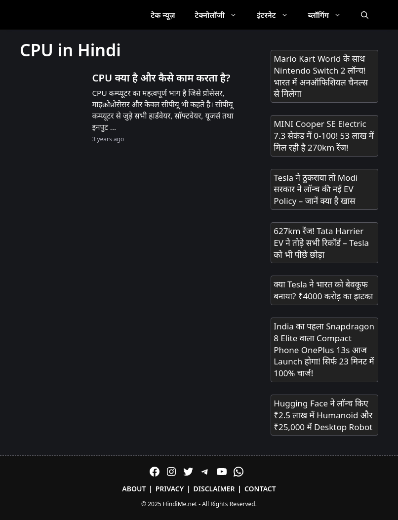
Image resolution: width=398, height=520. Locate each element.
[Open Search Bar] (364, 15)
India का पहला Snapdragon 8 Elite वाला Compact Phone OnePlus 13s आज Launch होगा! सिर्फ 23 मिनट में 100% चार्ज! (324, 349)
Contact (260, 488)
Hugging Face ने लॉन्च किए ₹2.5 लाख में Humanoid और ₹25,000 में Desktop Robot (323, 415)
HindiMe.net (180, 504)
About (134, 488)
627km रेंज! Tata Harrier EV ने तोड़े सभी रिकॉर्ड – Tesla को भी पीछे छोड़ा (321, 242)
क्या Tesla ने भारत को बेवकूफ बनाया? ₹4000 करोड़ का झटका (323, 290)
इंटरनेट (277, 15)
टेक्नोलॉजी (221, 15)
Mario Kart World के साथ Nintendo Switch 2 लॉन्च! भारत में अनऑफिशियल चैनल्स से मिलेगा (321, 76)
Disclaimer (214, 488)
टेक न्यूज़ (163, 15)
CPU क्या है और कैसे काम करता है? (161, 77)
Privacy (170, 488)
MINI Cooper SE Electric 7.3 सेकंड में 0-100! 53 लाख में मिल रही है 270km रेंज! (324, 135)
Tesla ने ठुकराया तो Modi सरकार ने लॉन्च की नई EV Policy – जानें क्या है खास (316, 189)
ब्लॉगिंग (329, 15)
